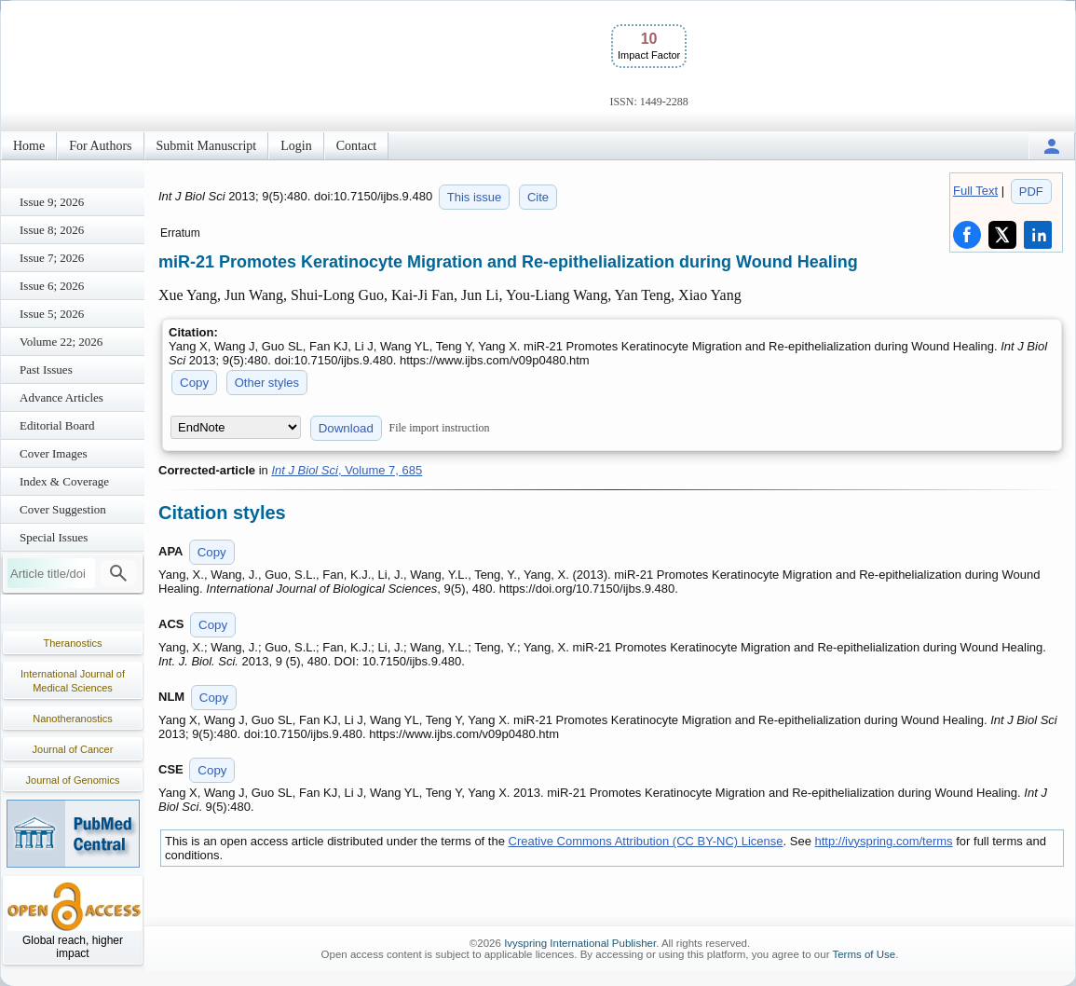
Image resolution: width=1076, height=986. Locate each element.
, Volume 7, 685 (346, 470)
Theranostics (73, 643)
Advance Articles (61, 397)
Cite (538, 197)
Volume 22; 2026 (61, 342)
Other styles (267, 383)
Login (295, 146)
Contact (356, 146)
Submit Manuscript (207, 146)
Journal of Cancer (73, 749)
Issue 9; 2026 (52, 202)
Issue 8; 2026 (52, 230)
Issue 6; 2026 (52, 286)
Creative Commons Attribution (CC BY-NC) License (646, 841)
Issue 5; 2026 (52, 314)
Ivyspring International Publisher (580, 943)
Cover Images (54, 453)
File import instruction (439, 427)
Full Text (975, 191)
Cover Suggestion (63, 509)
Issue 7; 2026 (52, 258)
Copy (194, 383)
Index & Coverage (64, 481)
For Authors (100, 146)
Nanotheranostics (73, 718)
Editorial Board (57, 425)
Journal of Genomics (73, 780)
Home (29, 146)
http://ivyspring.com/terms (884, 841)
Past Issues (46, 370)
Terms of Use (863, 954)
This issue (474, 197)
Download (346, 428)
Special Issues (54, 537)
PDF (1031, 192)
